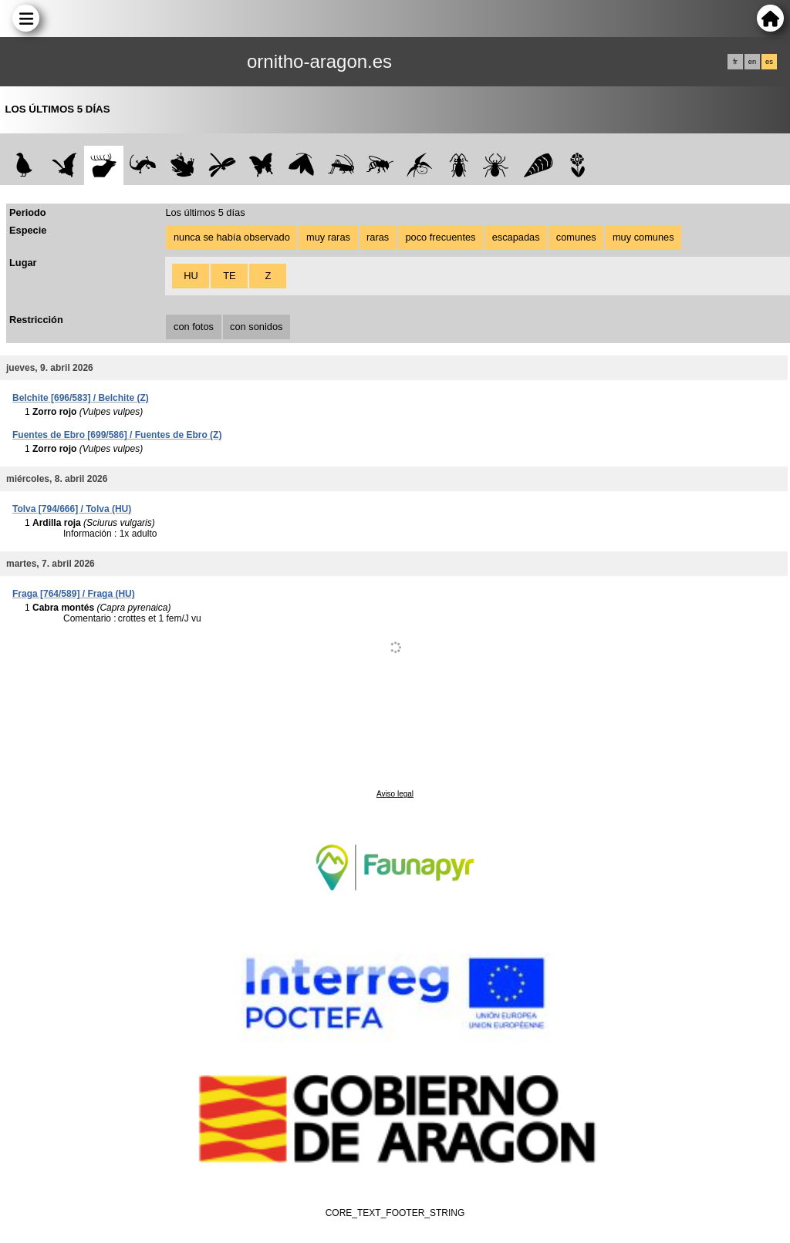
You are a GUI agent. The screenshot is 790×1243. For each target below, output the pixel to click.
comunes (576, 237)
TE (229, 275)
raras (377, 237)
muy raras (328, 237)
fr (735, 62)
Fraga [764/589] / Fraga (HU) (73, 593)
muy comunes (643, 237)
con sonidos (256, 326)
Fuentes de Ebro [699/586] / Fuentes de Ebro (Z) (116, 434)
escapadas (516, 237)
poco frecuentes (440, 237)
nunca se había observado (232, 237)
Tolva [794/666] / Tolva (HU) (71, 509)
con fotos (194, 326)
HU (191, 275)
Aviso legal (395, 794)
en (752, 62)
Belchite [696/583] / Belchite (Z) (80, 397)
